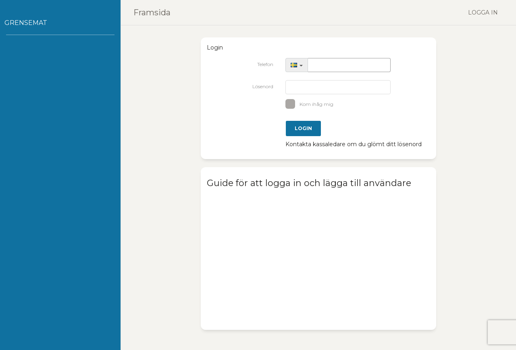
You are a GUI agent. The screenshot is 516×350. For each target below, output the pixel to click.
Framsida (152, 12)
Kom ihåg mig (312, 104)
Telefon (265, 64)
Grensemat (25, 23)
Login (303, 128)
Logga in (483, 12)
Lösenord (262, 86)
